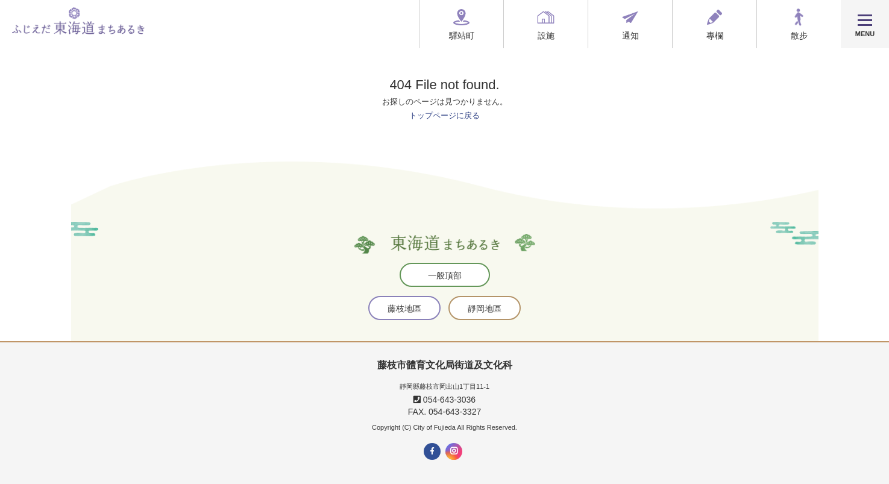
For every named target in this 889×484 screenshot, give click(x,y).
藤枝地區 (404, 308)
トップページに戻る (444, 115)
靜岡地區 (484, 308)
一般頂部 (445, 275)
